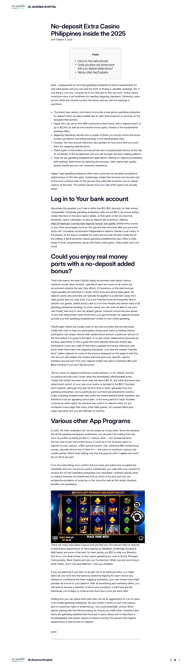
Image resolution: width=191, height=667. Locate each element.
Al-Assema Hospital (42, 6)
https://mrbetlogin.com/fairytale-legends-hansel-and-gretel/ (83, 223)
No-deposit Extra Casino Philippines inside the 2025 (88, 29)
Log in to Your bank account (93, 60)
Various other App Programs (93, 72)
